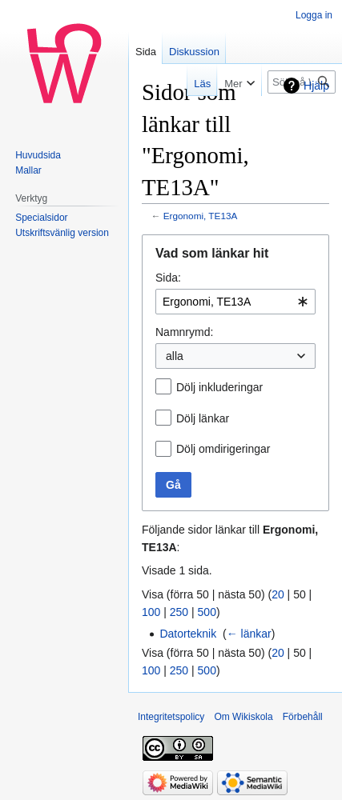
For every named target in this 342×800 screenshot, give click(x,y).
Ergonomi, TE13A (200, 215)
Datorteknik (187, 633)
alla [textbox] (174, 356)
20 (278, 594)
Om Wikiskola (243, 716)
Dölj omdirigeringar (223, 448)
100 (151, 612)
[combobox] (235, 301)
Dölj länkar (202, 418)
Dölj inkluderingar (219, 387)
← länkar (249, 633)
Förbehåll (303, 716)
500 (207, 612)
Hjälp (316, 85)
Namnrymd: (184, 332)
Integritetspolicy (171, 716)
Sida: (168, 277)
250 (179, 612)
